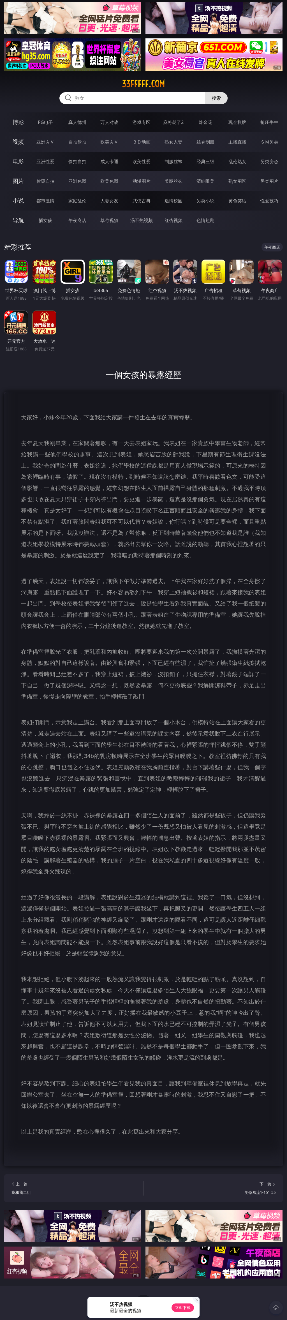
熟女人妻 (173, 142)
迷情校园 (173, 201)
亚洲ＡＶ (45, 142)
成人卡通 (109, 161)
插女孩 (45, 220)
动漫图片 (142, 181)
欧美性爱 (142, 161)
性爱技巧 (269, 201)
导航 (18, 220)
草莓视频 (109, 220)
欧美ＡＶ (109, 142)
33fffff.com (143, 83)
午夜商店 (77, 220)
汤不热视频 (141, 220)
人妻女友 (109, 201)
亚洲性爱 (45, 161)
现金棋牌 (237, 122)
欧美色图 (109, 181)
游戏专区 (142, 122)
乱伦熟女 (237, 161)
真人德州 (77, 122)
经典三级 (205, 161)
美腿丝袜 (173, 181)
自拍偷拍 (77, 142)
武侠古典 (142, 201)
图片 (18, 181)
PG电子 (45, 122)
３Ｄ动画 (142, 142)
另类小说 (205, 201)
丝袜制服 (205, 142)
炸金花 (205, 122)
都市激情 (45, 201)
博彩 (18, 122)
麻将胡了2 (173, 122)
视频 (18, 141)
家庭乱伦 (77, 201)
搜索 (216, 98)
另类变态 (269, 161)
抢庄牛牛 (269, 122)
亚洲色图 (77, 181)
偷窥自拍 (45, 181)
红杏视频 (173, 220)
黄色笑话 (237, 201)
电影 (18, 161)
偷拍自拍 (77, 161)
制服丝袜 (173, 161)
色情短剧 (205, 220)
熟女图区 (237, 181)
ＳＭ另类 (269, 142)
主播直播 (237, 142)
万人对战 (109, 122)
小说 (18, 200)
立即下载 (183, 1307)
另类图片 (269, 181)
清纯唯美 (205, 181)
